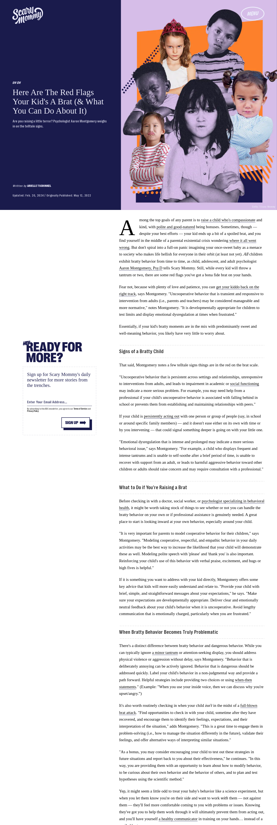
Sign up (71, 422)
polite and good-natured (176, 227)
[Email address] (59, 401)
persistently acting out (161, 416)
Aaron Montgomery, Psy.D (140, 268)
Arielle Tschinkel (39, 185)
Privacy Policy (33, 411)
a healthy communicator (178, 819)
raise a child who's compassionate (228, 220)
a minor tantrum (165, 652)
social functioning (244, 383)
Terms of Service (80, 409)
